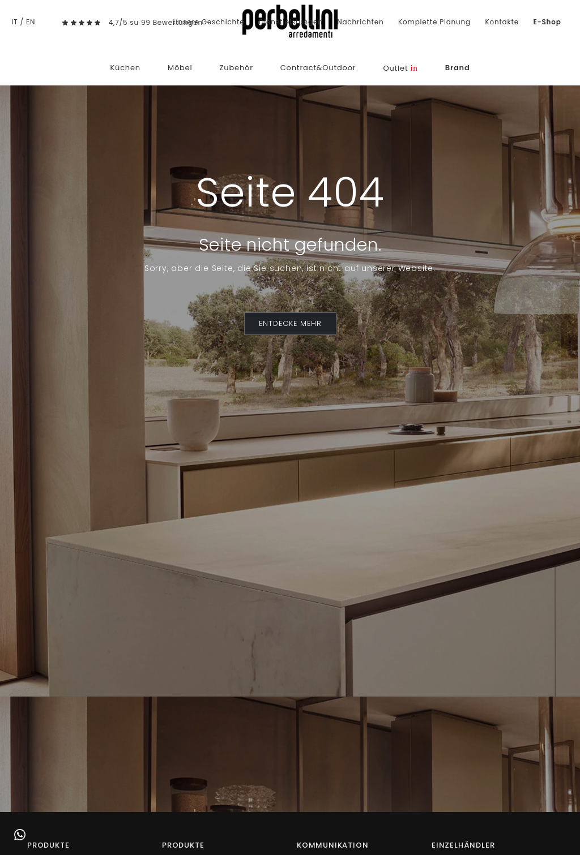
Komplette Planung (434, 22)
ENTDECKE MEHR (290, 323)
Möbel (180, 67)
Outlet (400, 68)
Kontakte (502, 22)
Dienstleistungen (291, 22)
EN (30, 22)
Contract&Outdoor (318, 67)
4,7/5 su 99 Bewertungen (156, 22)
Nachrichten (360, 22)
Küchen (125, 67)
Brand (457, 67)
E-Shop (547, 22)
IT (14, 22)
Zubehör (236, 67)
